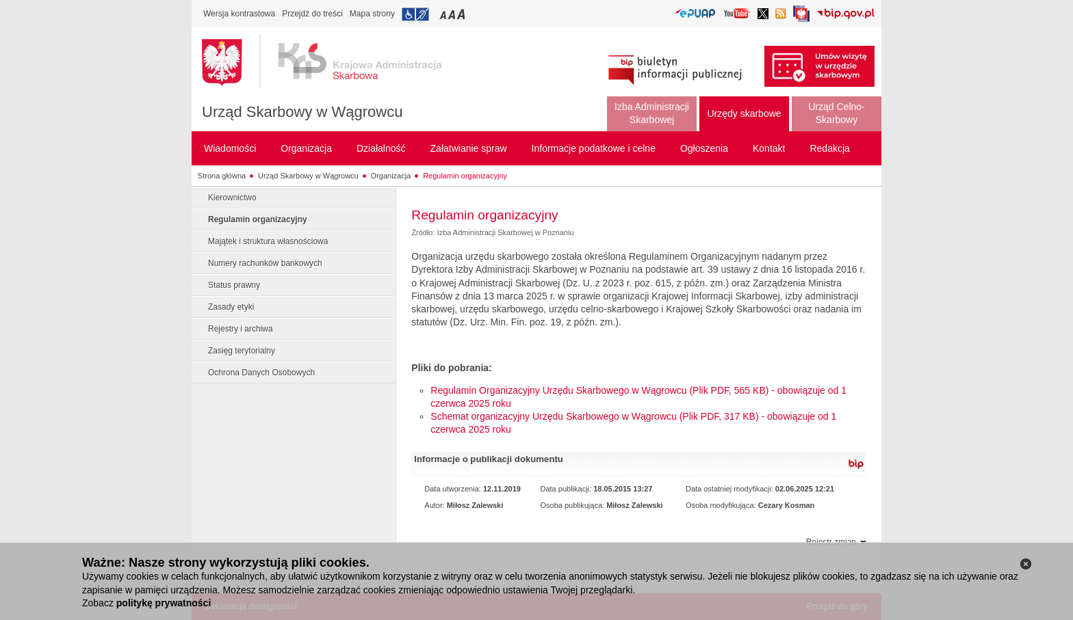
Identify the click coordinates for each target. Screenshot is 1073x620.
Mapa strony (372, 13)
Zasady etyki (231, 307)
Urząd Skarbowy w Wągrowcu (302, 111)
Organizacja (391, 176)
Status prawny (234, 285)
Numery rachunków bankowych (265, 263)
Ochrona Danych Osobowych (261, 372)
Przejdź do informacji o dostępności (415, 14)
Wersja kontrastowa (239, 13)
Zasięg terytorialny (241, 350)
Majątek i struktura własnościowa (268, 241)
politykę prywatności (163, 602)
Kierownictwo (232, 197)
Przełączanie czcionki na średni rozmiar (453, 14)
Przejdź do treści (312, 13)
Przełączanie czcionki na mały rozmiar (444, 14)
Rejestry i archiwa (240, 329)
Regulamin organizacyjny (465, 176)
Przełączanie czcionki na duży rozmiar (462, 14)
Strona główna (222, 176)
